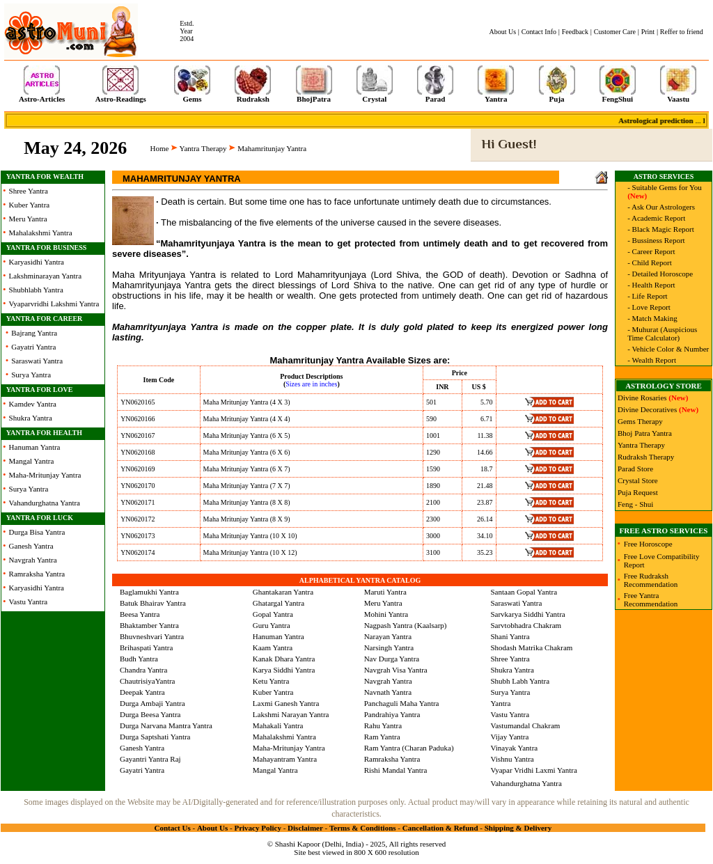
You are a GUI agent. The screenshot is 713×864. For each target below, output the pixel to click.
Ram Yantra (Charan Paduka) (409, 748)
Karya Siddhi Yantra (284, 670)
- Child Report (649, 262)
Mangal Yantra (31, 461)
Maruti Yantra (385, 592)
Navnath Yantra (388, 692)
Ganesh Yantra (31, 546)
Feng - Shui (635, 504)
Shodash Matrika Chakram (531, 647)
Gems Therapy (640, 421)
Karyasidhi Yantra (36, 262)
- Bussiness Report (656, 240)
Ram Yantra (382, 736)
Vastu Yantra (28, 601)
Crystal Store (638, 480)
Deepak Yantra (142, 692)
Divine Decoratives (647, 409)
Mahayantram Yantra (285, 759)
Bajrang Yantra (34, 333)
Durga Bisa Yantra (37, 532)
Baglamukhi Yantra (149, 592)
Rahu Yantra (383, 725)
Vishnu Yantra (511, 759)
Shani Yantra (509, 636)
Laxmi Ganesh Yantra (286, 703)
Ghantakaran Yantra (283, 592)
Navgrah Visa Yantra (396, 670)
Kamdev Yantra (32, 404)
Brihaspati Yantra (146, 647)
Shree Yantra (28, 191)
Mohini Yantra (386, 614)
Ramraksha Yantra (37, 574)
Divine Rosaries (642, 397)
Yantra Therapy (203, 148)
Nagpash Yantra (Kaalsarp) (405, 625)
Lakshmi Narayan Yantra (291, 714)
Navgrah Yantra (33, 560)
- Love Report (649, 307)
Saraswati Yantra (37, 360)
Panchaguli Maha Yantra (401, 703)
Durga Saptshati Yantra (155, 736)
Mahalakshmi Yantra (40, 232)
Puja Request (638, 492)
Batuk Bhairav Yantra (153, 603)
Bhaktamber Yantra (149, 625)
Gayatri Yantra (33, 347)
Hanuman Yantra (35, 447)
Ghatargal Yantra (278, 603)
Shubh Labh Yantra (519, 681)
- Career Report (651, 251)
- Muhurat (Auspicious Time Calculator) (662, 333)
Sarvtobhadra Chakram (525, 625)
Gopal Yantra (273, 614)
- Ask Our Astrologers (661, 207)
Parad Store (635, 468)
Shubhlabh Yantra (36, 289)
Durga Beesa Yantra (150, 714)
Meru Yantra (28, 218)
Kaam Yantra (272, 647)
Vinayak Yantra (514, 748)
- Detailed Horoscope (660, 273)
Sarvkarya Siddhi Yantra (527, 614)
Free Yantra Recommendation (651, 599)
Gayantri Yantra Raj (150, 759)
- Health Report (651, 285)
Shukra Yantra (30, 418)
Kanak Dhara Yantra (284, 658)
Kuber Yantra (29, 205)
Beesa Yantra (139, 614)
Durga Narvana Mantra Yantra (166, 725)
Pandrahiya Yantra (392, 714)
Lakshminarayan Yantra (45, 276)
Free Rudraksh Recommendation (651, 580)
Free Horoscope (648, 544)
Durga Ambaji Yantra (152, 703)
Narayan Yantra (388, 636)
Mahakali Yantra (278, 725)
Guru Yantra (271, 625)
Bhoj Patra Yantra (645, 433)
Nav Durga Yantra (392, 658)
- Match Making (652, 318)
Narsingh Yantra (389, 647)
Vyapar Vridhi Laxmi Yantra (533, 770)
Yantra (500, 703)
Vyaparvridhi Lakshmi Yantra (54, 303)
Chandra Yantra (143, 670)
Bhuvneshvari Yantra (152, 636)
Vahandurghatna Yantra (44, 502)
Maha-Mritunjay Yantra (45, 475)
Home (159, 148)
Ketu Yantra (271, 681)
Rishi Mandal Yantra (396, 770)
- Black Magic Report (660, 229)
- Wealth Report (651, 360)
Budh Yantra (139, 658)
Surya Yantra (31, 374)
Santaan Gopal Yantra (523, 592)
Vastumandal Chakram (525, 725)
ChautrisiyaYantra (147, 681)
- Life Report (647, 296)
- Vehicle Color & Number (668, 349)
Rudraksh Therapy (646, 457)
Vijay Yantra (509, 736)
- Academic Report (656, 218)
